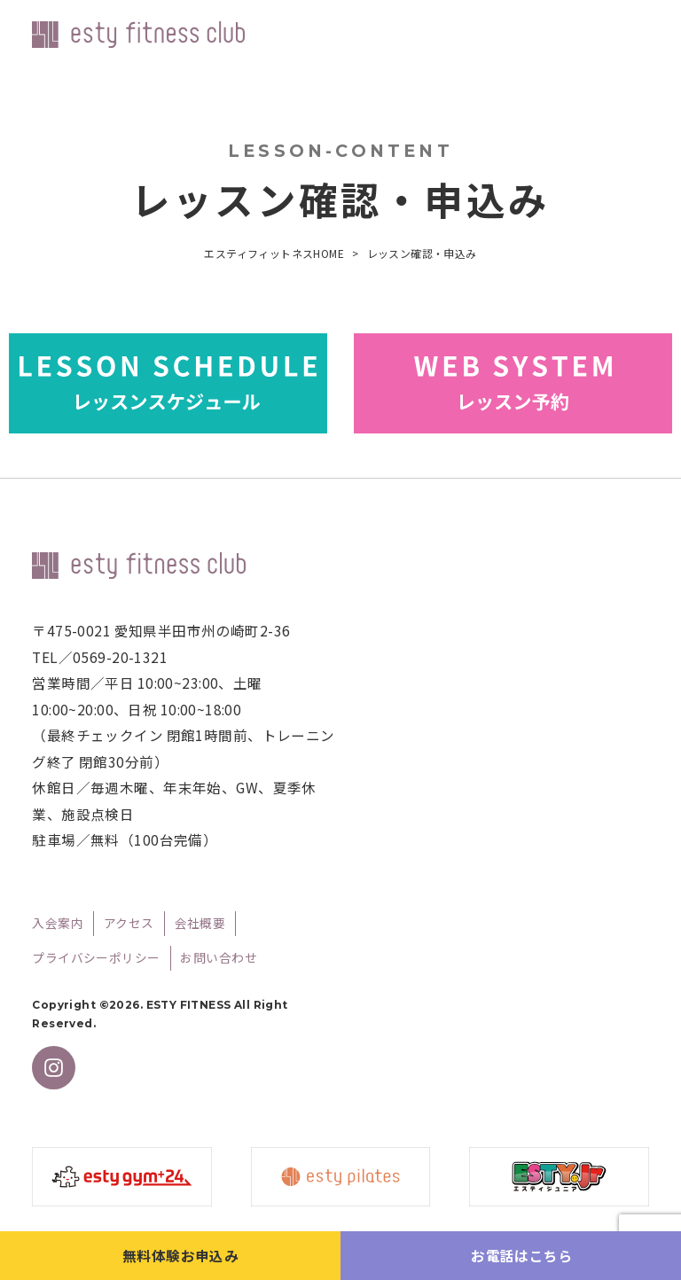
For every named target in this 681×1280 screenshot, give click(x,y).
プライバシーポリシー (96, 957)
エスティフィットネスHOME (274, 253)
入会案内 (57, 923)
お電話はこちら (522, 1255)
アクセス (129, 923)
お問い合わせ (218, 957)
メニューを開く (636, 38)
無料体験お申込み (180, 1255)
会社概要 (200, 923)
